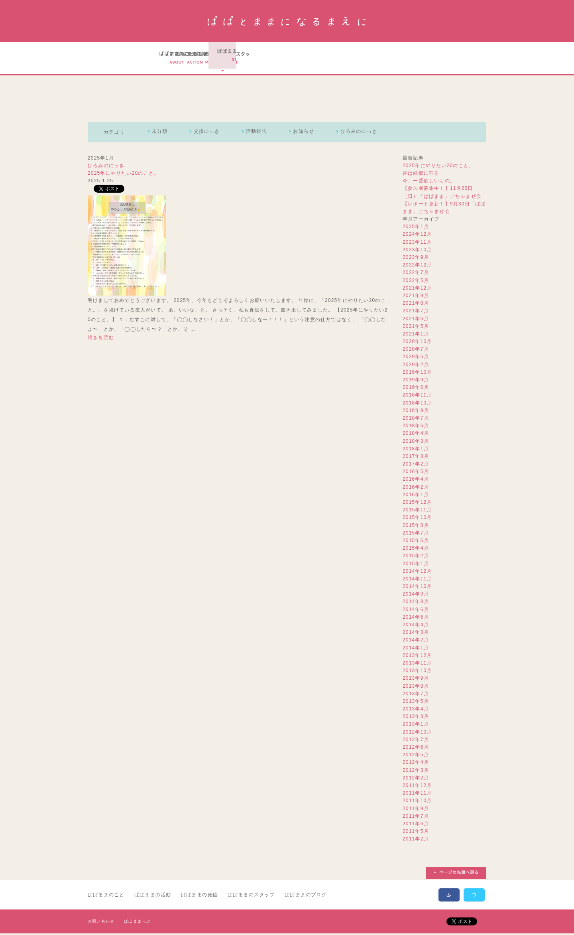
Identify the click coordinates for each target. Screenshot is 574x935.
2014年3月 (416, 634)
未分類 (161, 133)
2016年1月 (416, 496)
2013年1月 (416, 725)
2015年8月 (416, 526)
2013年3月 (416, 718)
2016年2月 (416, 488)
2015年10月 (417, 519)
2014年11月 (417, 580)
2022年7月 (416, 274)
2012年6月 (416, 748)
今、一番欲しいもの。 (429, 182)
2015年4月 (416, 549)
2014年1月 (416, 649)
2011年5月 (416, 833)
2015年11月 (417, 511)
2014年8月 (416, 603)
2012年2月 (416, 779)
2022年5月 (416, 281)
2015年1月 (416, 565)
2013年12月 (417, 656)
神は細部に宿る (421, 174)
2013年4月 (416, 710)
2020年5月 (416, 358)
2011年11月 (417, 794)
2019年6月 (416, 389)
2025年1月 (416, 228)
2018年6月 (416, 427)
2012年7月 (416, 741)
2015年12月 (417, 503)
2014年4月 (416, 626)
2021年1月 (416, 335)
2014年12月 (417, 572)
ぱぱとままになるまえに (287, 21)
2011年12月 (417, 786)
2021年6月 (416, 320)
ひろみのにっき (366, 133)
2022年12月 (417, 266)
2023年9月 (416, 258)
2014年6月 (416, 610)
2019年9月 (416, 381)
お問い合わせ (101, 923)
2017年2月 (416, 465)
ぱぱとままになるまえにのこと (177, 58)
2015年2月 (416, 557)
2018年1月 (416, 450)
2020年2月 (416, 366)
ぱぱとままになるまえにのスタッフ (337, 58)
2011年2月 (416, 840)
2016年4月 (416, 480)
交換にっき (209, 133)
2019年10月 (417, 373)
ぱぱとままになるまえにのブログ (394, 58)
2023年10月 (417, 251)
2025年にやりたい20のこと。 (123, 174)
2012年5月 (416, 756)
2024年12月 (417, 236)
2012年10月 (417, 733)
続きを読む (101, 338)
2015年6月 (416, 541)
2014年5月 (416, 618)
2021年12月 (417, 289)
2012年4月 (416, 764)
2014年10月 (417, 588)
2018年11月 (417, 396)
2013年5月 (416, 702)
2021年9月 (416, 297)
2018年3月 (416, 442)
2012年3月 (416, 771)
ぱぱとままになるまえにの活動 (228, 58)
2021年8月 (416, 305)
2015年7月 (416, 534)
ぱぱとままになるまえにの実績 (281, 58)
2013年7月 (416, 695)
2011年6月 (416, 825)
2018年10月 (417, 404)
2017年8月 (416, 457)
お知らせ (309, 133)
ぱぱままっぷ (137, 923)
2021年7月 (416, 312)
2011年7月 (416, 817)
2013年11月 (417, 664)
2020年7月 (416, 350)
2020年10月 (417, 343)
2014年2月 (416, 641)
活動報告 (260, 133)
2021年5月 (416, 327)
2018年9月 (416, 411)
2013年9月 (416, 680)
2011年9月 (416, 810)
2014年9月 (416, 595)
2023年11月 (417, 243)
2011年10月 (417, 802)
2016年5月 (416, 473)
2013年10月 (417, 672)
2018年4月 (416, 435)
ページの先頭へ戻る (456, 874)
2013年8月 (416, 687)
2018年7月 (416, 419)
